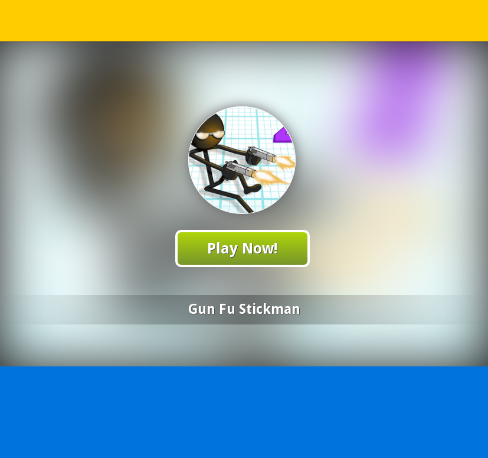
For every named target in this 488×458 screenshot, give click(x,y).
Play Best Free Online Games (244, 20)
